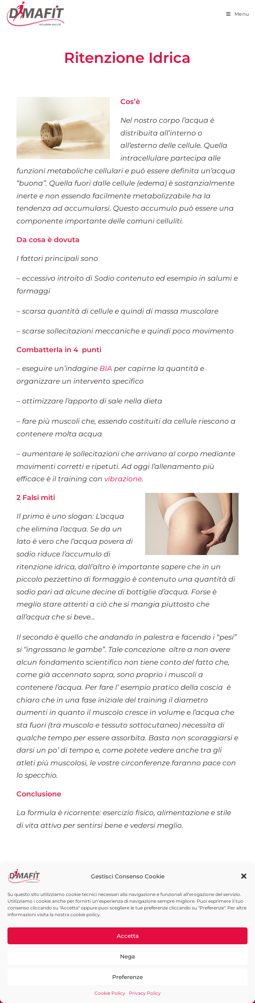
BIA (105, 368)
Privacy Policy (145, 993)
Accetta (128, 935)
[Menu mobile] (237, 14)
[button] (244, 876)
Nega (127, 956)
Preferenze (127, 977)
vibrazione (123, 479)
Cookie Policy (110, 993)
